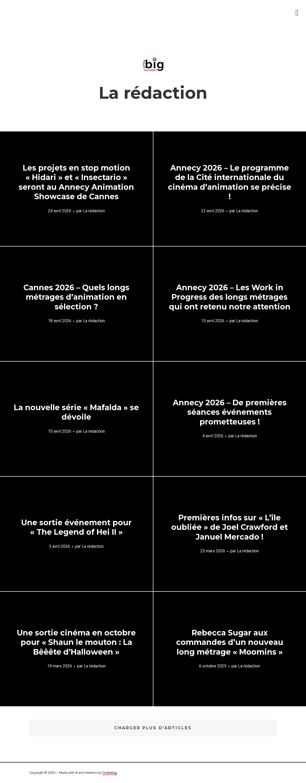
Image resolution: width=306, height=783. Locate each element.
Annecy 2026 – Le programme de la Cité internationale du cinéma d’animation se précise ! (229, 182)
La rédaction (94, 210)
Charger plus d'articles (153, 727)
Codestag (109, 773)
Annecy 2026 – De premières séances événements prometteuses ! (230, 412)
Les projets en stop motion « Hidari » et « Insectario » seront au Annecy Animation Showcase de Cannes (76, 182)
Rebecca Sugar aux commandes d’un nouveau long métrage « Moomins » (229, 642)
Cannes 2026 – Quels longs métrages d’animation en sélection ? (76, 297)
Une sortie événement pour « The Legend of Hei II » (76, 527)
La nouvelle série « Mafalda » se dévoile (76, 412)
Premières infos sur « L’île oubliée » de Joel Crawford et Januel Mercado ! (229, 527)
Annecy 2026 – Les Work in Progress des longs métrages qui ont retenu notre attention (229, 297)
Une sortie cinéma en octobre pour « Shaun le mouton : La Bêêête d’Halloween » (76, 642)
